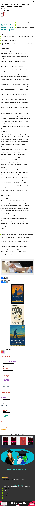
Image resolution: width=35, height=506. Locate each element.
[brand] (2, 1)
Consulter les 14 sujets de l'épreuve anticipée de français (25, 27)
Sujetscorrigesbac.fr (6, 490)
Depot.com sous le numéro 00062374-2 (19, 479)
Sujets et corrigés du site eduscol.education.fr (7, 257)
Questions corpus (6, 10)
